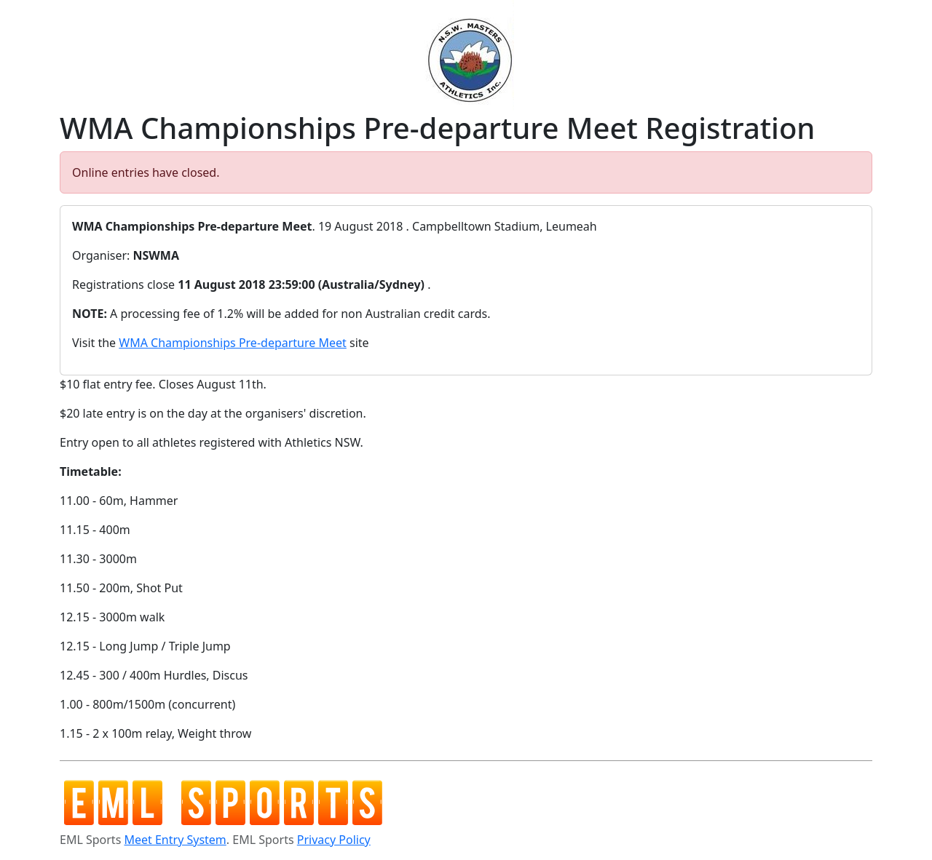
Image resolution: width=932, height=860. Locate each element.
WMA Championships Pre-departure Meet (233, 343)
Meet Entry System (175, 840)
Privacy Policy (334, 840)
